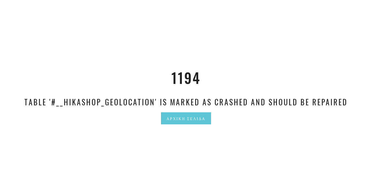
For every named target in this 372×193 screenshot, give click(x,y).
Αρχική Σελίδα (186, 118)
